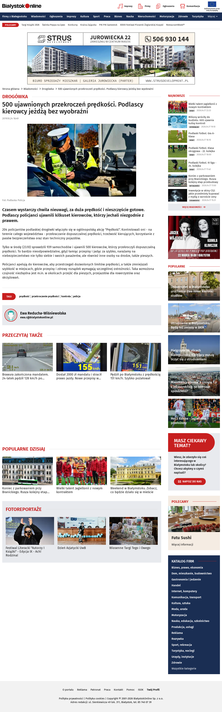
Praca (107, 16)
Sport (96, 16)
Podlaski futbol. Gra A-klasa (201, 135)
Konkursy (73, 25)
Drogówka (48, 88)
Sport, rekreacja (182, 644)
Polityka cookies (95, 698)
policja (77, 296)
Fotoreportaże (24, 509)
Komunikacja (190, 6)
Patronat (96, 689)
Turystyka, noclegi (183, 650)
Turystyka (198, 16)
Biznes (118, 16)
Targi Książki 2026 (30, 25)
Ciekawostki (194, 200)
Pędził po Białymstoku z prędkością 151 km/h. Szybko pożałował (135, 376)
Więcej (213, 16)
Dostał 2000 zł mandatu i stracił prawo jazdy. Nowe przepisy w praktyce (79, 376)
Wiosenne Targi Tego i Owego (129, 548)
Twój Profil (153, 689)
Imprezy (125, 6)
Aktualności (194, 186)
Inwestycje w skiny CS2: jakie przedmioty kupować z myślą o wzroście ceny (203, 193)
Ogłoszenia (165, 6)
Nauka (130, 16)
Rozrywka (178, 638)
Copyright (112, 698)
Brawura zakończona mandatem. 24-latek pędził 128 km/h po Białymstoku (25, 376)
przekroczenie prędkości (45, 296)
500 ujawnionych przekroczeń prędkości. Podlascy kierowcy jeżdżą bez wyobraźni (105, 88)
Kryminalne (194, 127)
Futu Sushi (181, 537)
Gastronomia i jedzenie (186, 579)
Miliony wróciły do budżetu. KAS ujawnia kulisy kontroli (201, 120)
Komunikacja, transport (186, 597)
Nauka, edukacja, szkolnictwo (190, 621)
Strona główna (10, 88)
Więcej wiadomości (192, 207)
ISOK (140, 689)
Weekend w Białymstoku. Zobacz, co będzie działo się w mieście (133, 490)
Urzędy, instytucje (183, 656)
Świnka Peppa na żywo (53, 25)
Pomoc (130, 689)
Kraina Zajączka (88, 25)
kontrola (66, 296)
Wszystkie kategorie (184, 668)
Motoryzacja (167, 16)
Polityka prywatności (71, 698)
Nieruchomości (146, 16)
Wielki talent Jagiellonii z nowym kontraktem (79, 490)
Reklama (177, 633)
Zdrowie (183, 16)
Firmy (144, 6)
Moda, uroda (179, 609)
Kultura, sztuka (181, 603)
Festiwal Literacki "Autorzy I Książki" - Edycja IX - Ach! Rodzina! (25, 551)
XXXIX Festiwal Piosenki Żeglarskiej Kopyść (141, 25)
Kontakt (118, 689)
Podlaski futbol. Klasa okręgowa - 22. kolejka (201, 149)
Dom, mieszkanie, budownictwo (192, 573)
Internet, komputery (184, 591)
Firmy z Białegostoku (14, 16)
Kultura (84, 16)
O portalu (68, 689)
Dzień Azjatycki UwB (72, 548)
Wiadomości (38, 16)
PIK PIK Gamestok (108, 25)
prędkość (24, 296)
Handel (176, 585)
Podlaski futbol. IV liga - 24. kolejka (202, 164)
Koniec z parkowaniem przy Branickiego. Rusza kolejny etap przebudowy (24, 490)
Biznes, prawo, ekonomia (187, 567)
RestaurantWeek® (175, 25)
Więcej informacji (182, 544)
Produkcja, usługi (183, 627)
